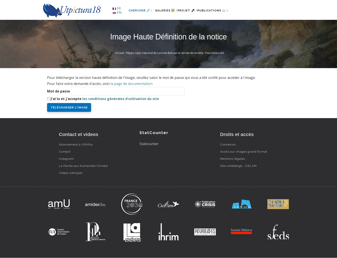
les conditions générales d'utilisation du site (120, 98)
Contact (64, 151)
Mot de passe (58, 91)
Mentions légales (232, 158)
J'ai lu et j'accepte (105, 98)
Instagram (66, 158)
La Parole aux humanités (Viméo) (83, 165)
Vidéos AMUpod (70, 173)
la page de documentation (131, 83)
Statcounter (149, 143)
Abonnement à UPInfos (76, 144)
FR (117, 8)
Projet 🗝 (195, 10)
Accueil (119, 53)
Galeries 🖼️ (169, 10)
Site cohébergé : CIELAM (238, 165)
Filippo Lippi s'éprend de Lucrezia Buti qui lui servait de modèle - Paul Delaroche (175, 53)
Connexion (228, 144)
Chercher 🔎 (140, 10)
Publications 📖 (225, 10)
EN (117, 12)
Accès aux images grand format (243, 151)
